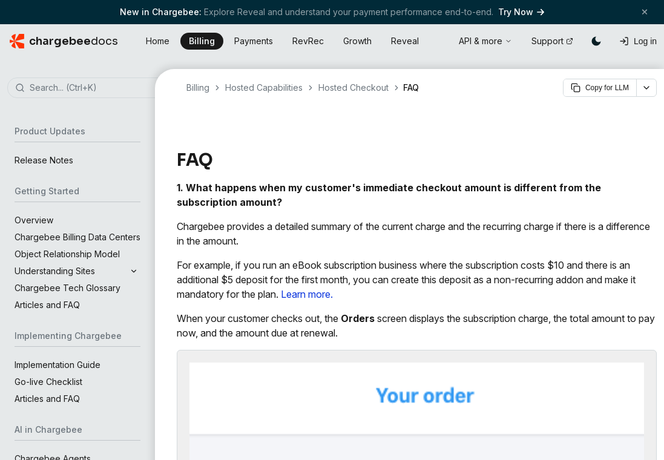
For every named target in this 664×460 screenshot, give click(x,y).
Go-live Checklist (48, 381)
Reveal (405, 41)
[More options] (646, 87)
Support (552, 41)
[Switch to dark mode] (596, 41)
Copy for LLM (600, 88)
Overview (34, 220)
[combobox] (95, 88)
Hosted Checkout (353, 87)
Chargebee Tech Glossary (67, 288)
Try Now (521, 12)
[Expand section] (133, 271)
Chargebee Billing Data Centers (77, 237)
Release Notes (44, 160)
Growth (357, 41)
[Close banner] (644, 12)
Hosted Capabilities (264, 87)
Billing (202, 41)
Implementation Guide (57, 365)
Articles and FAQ (47, 305)
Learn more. (307, 294)
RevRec (308, 41)
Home (157, 41)
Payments (253, 41)
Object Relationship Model (67, 254)
